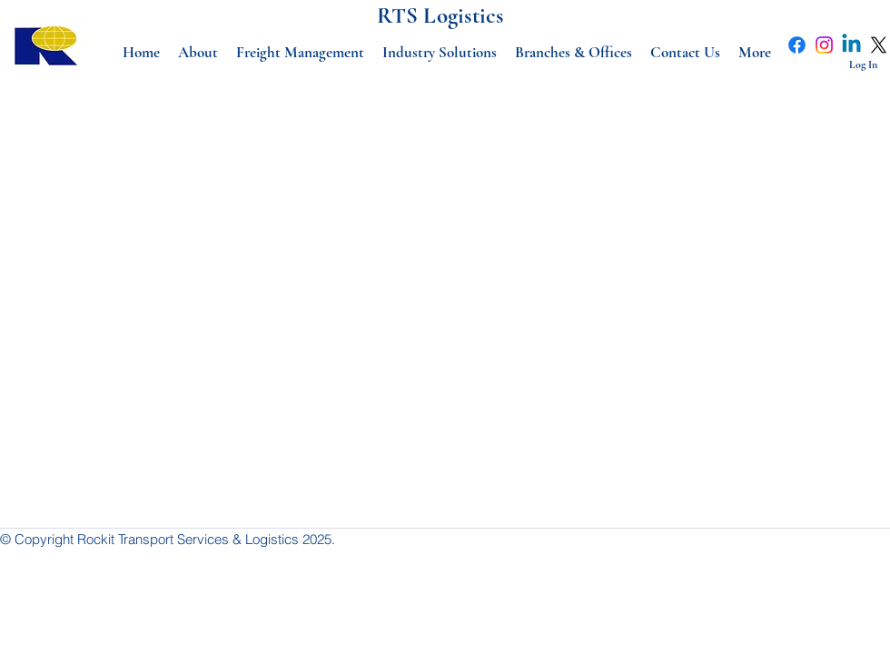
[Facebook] (797, 45)
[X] (878, 45)
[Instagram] (824, 45)
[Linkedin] (851, 45)
